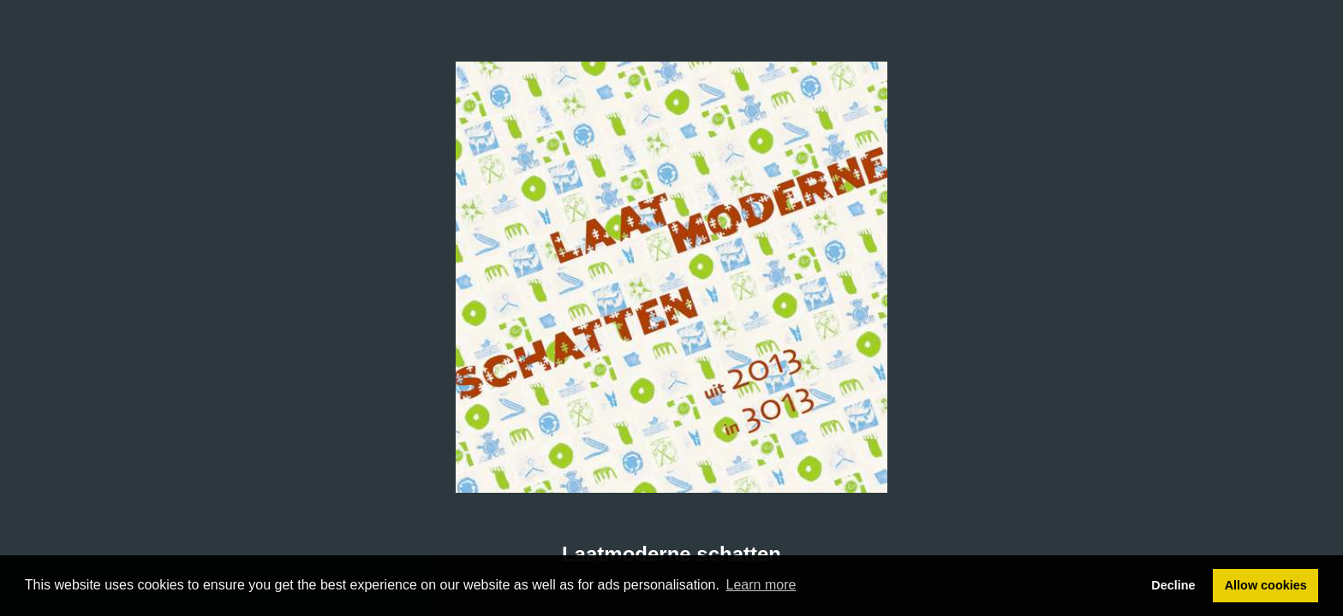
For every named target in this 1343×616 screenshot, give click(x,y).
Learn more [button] (761, 585)
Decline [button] (1173, 585)
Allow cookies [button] (1266, 585)
